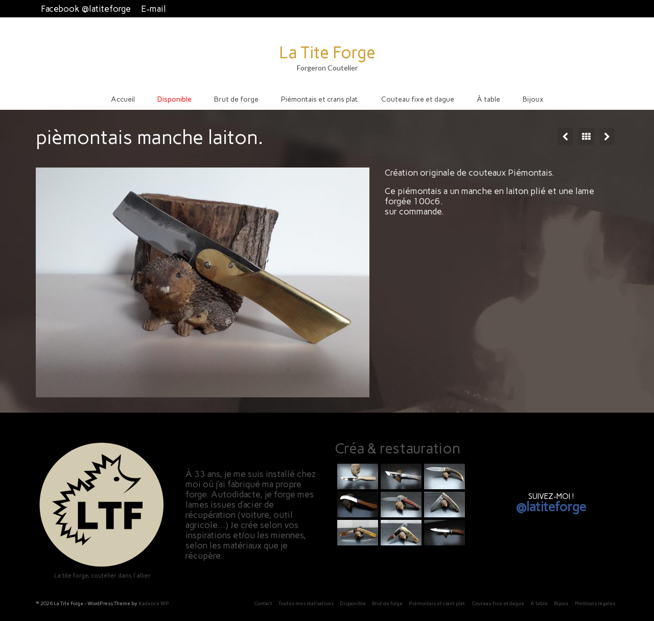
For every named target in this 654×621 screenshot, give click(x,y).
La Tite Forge (327, 52)
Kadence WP (153, 603)
